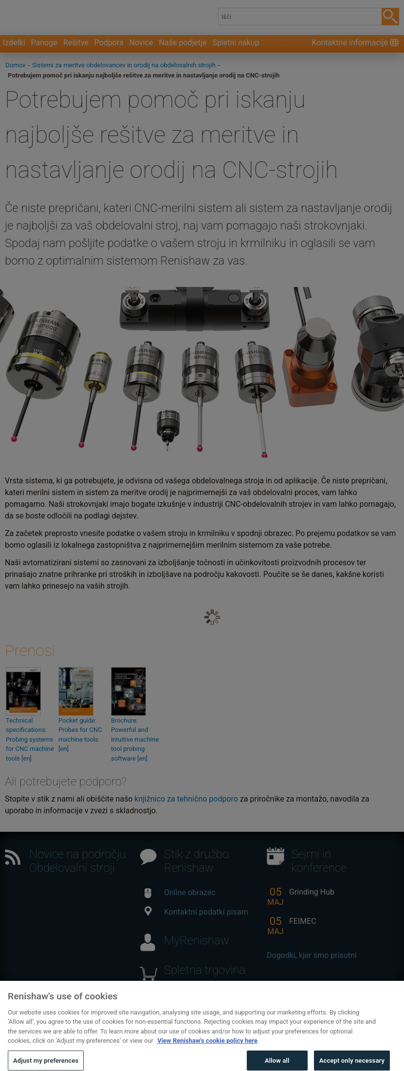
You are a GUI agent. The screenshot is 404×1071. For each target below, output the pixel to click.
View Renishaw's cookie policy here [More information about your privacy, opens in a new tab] (207, 1052)
